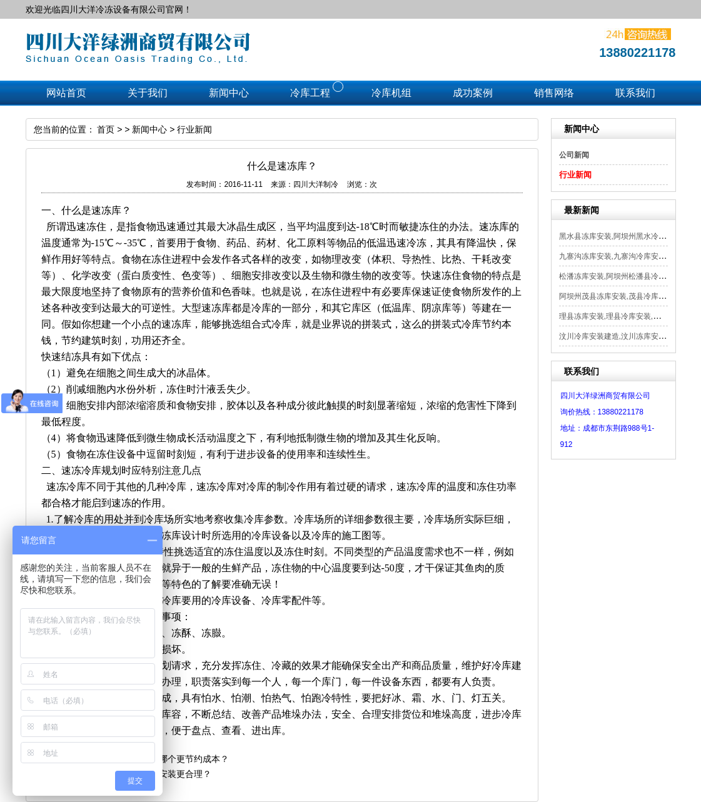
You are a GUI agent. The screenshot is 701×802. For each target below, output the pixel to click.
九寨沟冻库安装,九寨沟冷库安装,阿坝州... (628, 256)
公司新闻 (574, 155)
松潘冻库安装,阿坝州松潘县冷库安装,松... (628, 276)
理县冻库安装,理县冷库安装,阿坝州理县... (628, 316)
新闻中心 (149, 129)
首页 (105, 129)
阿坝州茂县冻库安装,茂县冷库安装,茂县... (628, 296)
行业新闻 (575, 174)
